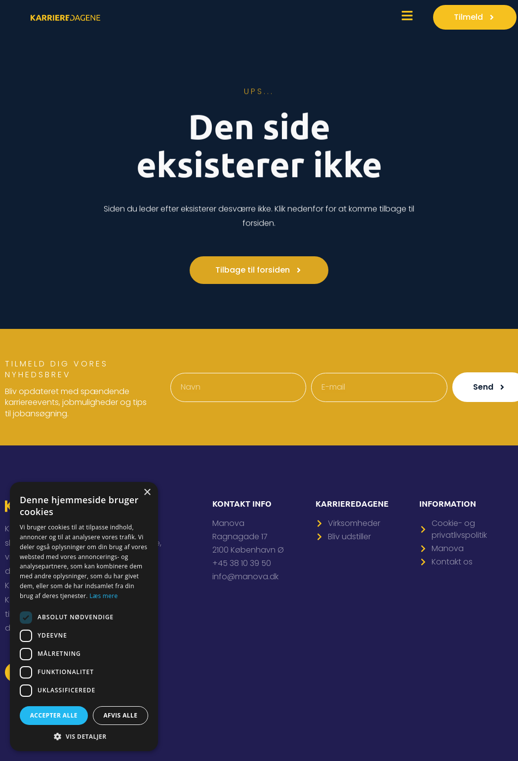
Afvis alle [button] (120, 715)
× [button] (147, 492)
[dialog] (84, 616)
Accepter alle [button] (54, 715)
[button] (84, 736)
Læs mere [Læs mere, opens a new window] (103, 596)
